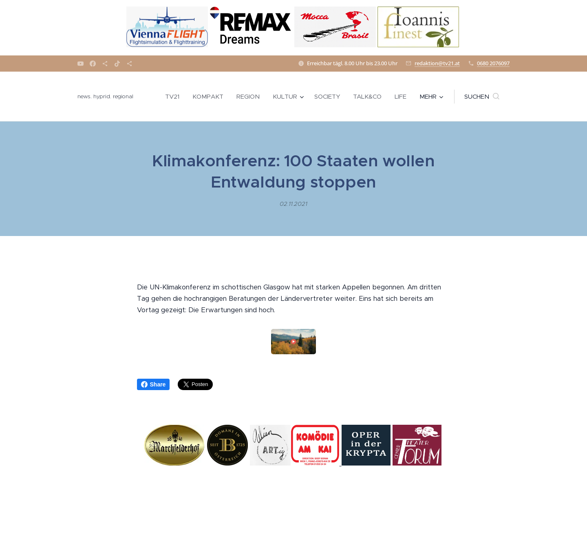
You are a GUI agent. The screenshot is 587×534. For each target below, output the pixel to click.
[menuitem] (174, 96)
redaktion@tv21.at (437, 63)
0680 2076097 (493, 63)
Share (153, 384)
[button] (482, 96)
